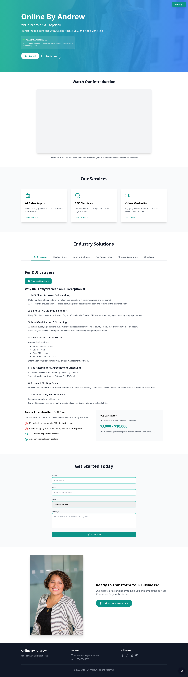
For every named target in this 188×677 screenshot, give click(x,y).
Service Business (81, 257)
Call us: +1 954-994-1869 (114, 603)
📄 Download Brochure (38, 281)
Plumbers (149, 257)
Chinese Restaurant (128, 257)
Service (55, 499)
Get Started (30, 56)
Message (55, 511)
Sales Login (179, 4)
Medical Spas (60, 257)
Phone (54, 487)
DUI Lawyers (40, 257)
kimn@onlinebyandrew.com (85, 655)
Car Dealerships (103, 257)
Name (54, 475)
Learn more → (31, 217)
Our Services (51, 56)
